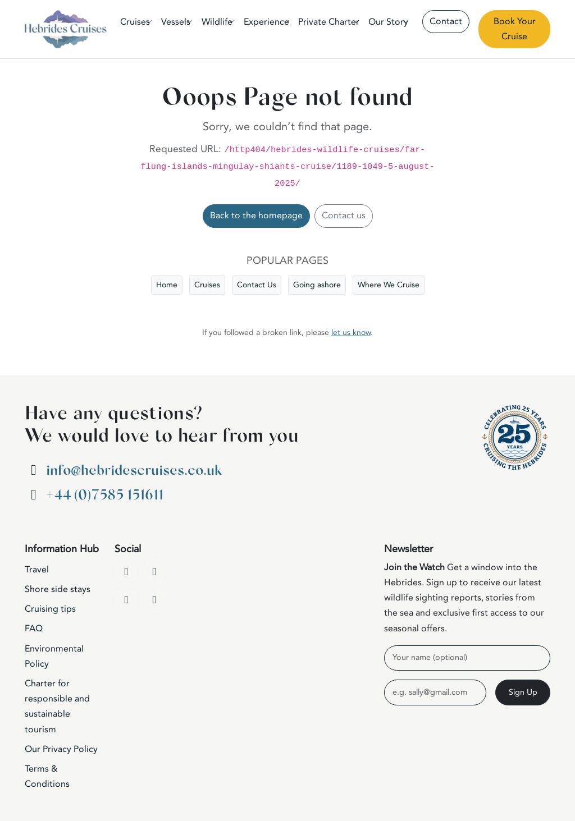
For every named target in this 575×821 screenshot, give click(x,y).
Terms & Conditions (47, 776)
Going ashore (317, 284)
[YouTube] (154, 572)
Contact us (344, 215)
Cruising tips (50, 609)
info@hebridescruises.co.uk (134, 471)
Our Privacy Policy (61, 749)
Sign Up (523, 692)
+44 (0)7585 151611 (104, 495)
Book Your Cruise (515, 29)
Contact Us (256, 284)
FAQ (34, 628)
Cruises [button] (135, 22)
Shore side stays (57, 589)
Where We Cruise (388, 284)
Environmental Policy (54, 656)
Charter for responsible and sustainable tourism (57, 706)
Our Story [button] (388, 22)
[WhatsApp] (154, 600)
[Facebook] (126, 572)
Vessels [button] (175, 22)
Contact (446, 21)
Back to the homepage (256, 215)
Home (166, 284)
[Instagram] (126, 600)
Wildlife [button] (217, 22)
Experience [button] (266, 22)
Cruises (207, 284)
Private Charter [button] (328, 22)
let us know (351, 332)
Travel (37, 569)
